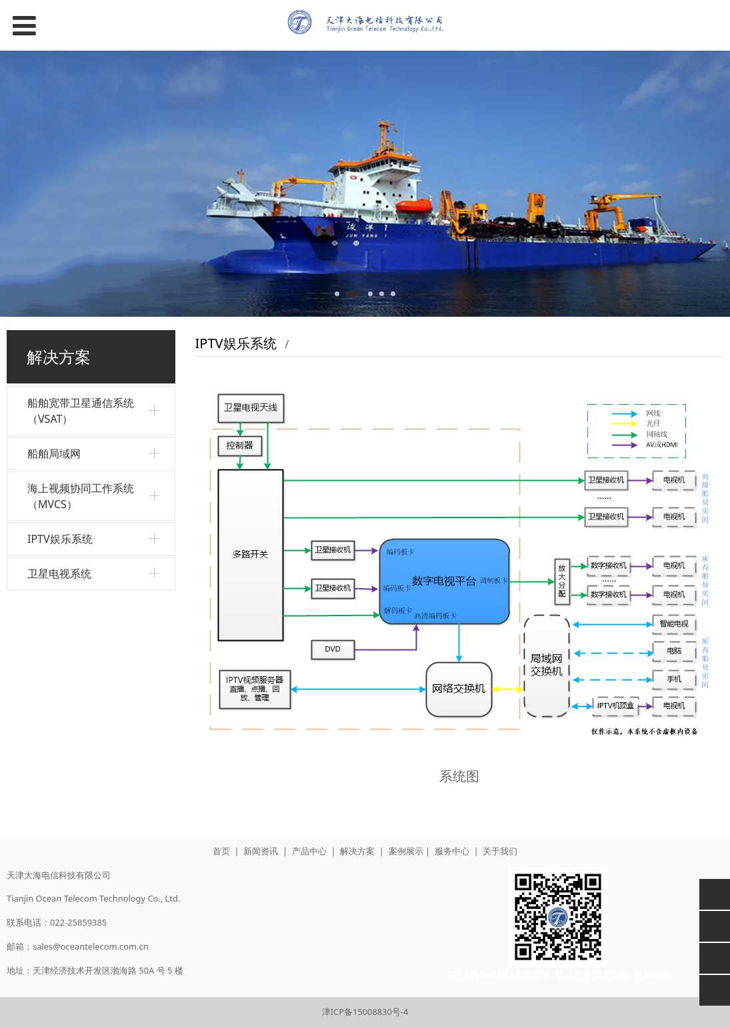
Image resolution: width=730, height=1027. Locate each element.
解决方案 (357, 851)
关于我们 (500, 851)
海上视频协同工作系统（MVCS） (80, 496)
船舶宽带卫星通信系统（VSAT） (80, 410)
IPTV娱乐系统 (60, 539)
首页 (221, 851)
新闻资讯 (260, 851)
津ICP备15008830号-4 (365, 1012)
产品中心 (309, 851)
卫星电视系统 (59, 573)
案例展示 (406, 851)
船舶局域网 (54, 453)
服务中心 (452, 851)
